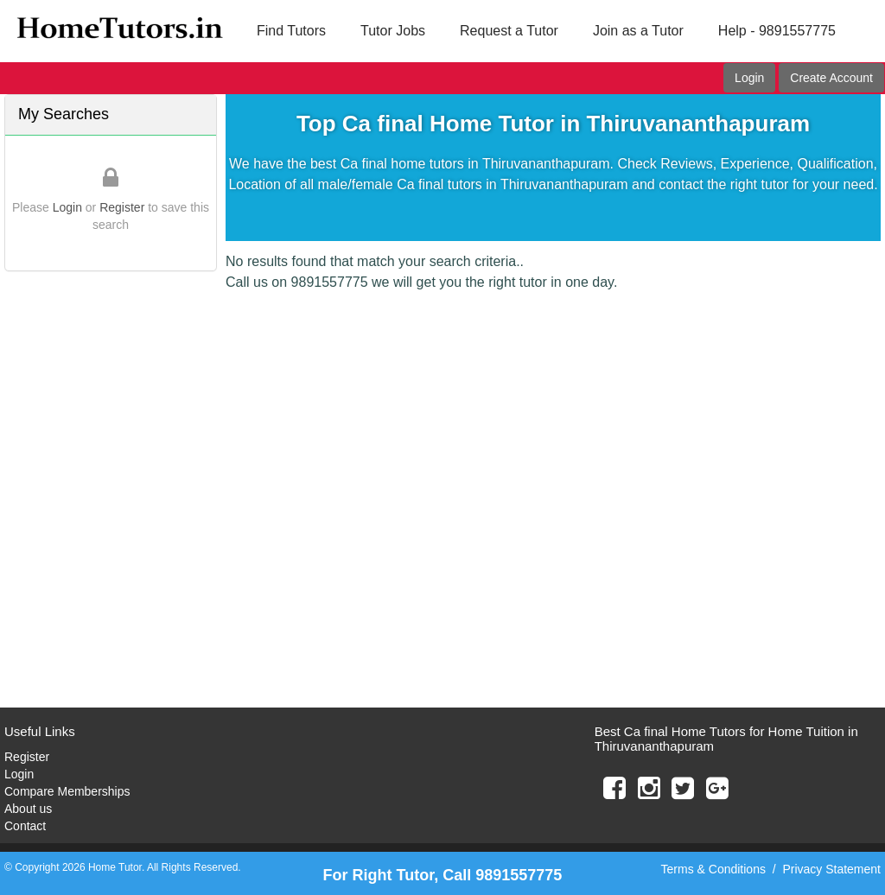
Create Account (831, 78)
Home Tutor (115, 867)
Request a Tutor (509, 30)
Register (121, 207)
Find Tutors (291, 30)
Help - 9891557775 (777, 30)
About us (28, 809)
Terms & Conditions (713, 869)
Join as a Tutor (638, 30)
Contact (25, 826)
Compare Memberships (67, 791)
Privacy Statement (831, 869)
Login (749, 78)
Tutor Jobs (392, 30)
